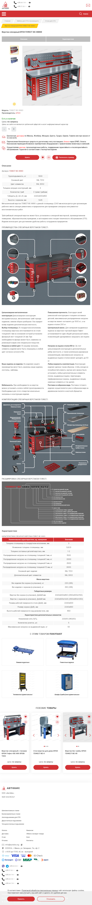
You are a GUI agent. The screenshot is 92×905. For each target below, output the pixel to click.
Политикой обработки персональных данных (40, 890)
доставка (20, 136)
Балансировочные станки (11, 814)
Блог (28, 837)
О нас (4, 837)
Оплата (66, 142)
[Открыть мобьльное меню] (4, 13)
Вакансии (29, 830)
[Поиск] (84, 14)
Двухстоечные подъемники (11, 820)
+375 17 (23, 6)
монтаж (22, 147)
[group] (52, 76)
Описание (23, 39)
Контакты (29, 840)
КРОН (18, 113)
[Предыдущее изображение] (34, 728)
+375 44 (24, 3)
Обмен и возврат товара (35, 834)
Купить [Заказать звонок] (14, 767)
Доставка (5, 834)
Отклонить (51, 899)
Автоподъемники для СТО (11, 817)
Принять (21, 899)
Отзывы (5, 840)
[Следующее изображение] (58, 728)
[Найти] (80, 14)
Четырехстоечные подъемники (13, 824)
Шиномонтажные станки (10, 810)
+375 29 (16, 866)
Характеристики (68, 39)
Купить (27, 157)
